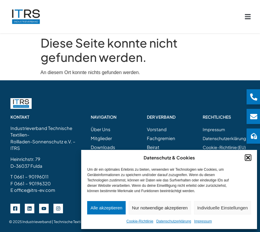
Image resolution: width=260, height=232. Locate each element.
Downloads (103, 143)
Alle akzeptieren (106, 207)
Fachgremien (161, 134)
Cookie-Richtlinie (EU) (224, 143)
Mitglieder (101, 134)
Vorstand (157, 125)
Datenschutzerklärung (173, 221)
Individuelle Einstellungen (222, 207)
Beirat (153, 143)
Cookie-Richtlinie (140, 221)
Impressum (203, 221)
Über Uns (100, 125)
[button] (248, 158)
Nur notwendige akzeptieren (160, 207)
